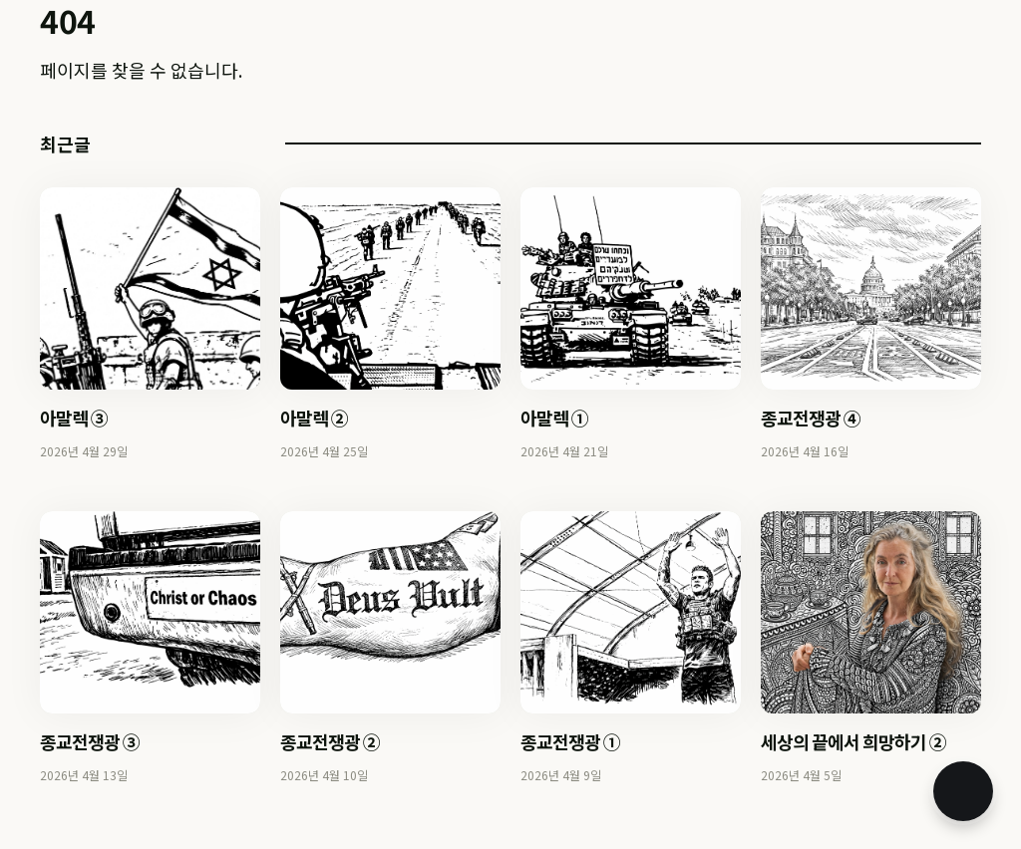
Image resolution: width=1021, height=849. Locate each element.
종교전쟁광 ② (330, 741)
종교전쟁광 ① (570, 741)
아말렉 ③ (74, 417)
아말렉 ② (314, 417)
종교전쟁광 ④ (810, 417)
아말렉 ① (554, 417)
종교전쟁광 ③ (90, 741)
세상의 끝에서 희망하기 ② (853, 741)
